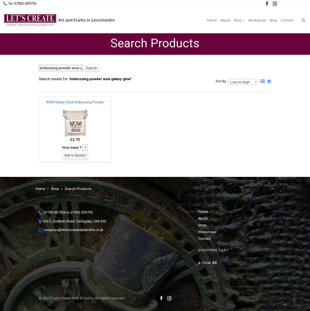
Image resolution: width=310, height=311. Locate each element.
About (203, 218)
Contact (204, 238)
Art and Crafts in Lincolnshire (59, 20)
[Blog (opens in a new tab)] (273, 20)
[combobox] (243, 82)
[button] (91, 68)
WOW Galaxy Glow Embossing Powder (75, 102)
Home (40, 189)
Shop (55, 189)
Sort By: (221, 81)
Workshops (207, 232)
